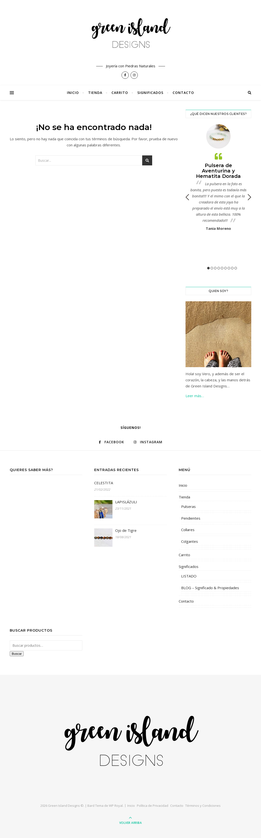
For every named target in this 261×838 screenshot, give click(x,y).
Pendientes (190, 518)
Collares (188, 529)
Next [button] (249, 197)
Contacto (183, 92)
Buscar (17, 654)
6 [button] (225, 268)
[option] (218, 179)
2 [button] (212, 268)
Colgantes (189, 541)
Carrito (120, 92)
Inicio (73, 92)
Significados (150, 92)
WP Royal (116, 805)
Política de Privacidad (152, 805)
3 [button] (215, 268)
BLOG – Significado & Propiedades (210, 587)
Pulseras (188, 506)
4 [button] (218, 268)
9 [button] (235, 268)
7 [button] (229, 268)
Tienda (95, 92)
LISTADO (188, 576)
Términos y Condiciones (203, 805)
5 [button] (222, 268)
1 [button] (208, 268)
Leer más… (195, 395)
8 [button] (232, 268)
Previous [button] (187, 197)
